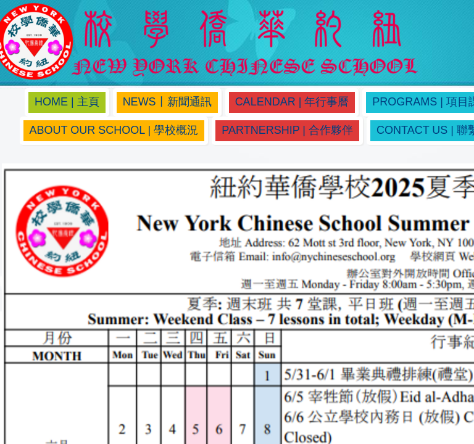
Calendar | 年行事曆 (292, 102)
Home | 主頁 (67, 102)
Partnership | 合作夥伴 (287, 130)
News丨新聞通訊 (167, 102)
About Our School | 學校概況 (114, 130)
